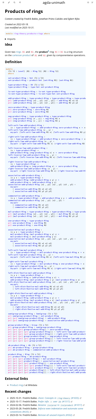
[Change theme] (9, 2)
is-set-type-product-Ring (21, 91)
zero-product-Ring (17, 107)
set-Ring (48, 80)
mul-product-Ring (17, 212)
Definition (13, 61)
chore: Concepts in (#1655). (58, 397)
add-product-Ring (17, 98)
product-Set (36, 80)
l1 (10, 71)
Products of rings (24, 11)
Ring (35, 71)
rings (18, 51)
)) (54, 100)
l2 (14, 71)
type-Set (35, 87)
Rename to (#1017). (60, 404)
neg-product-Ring (17, 116)
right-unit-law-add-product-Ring (25, 137)
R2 (45, 71)
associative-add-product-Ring (24, 175)
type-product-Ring (17, 85)
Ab (29, 345)
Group (34, 325)
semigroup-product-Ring (20, 314)
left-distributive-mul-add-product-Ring (29, 273)
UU (32, 85)
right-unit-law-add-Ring (33, 143)
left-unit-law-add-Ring (32, 132)
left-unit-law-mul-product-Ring (25, 250)
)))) (51, 365)
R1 (28, 71)
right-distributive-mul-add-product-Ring (30, 293)
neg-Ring (49, 118)
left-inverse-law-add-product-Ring (26, 148)
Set (31, 78)
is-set (41, 91)
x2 (46, 100)
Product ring (16, 385)
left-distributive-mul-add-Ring (32, 286)
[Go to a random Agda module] (20, 2)
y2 (52, 100)
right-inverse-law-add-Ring (35, 171)
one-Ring (38, 223)
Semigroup (41, 314)
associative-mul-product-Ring (24, 230)
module (9, 33)
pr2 (10, 103)
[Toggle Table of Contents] (3, 2)
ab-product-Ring (16, 345)
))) (51, 332)
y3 (71, 184)
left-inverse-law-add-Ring (34, 157)
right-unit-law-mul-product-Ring (25, 261)
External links (16, 378)
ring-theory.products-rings (28, 33)
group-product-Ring (18, 325)
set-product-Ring (17, 78)
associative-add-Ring (26, 189)
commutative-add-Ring (26, 205)
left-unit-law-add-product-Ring (25, 125)
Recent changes (18, 391)
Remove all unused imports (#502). (55, 414)
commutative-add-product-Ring (24, 196)
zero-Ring (40, 109)
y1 (41, 100)
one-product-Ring (17, 221)
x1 (35, 100)
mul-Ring (63, 214)
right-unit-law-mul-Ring (33, 268)
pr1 (10, 100)
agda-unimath (54, 2)
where (47, 33)
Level (21, 71)
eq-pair (14, 132)
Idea (8, 44)
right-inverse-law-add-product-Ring (27, 162)
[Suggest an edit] (92, 2)
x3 (65, 184)
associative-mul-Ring (26, 243)
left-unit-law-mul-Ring (32, 257)
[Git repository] (88, 2)
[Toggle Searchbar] (14, 2)
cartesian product (21, 55)
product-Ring (15, 354)
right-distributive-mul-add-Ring (32, 307)
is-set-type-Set (46, 94)
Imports (11, 38)
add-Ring (63, 100)
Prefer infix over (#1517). (54, 401)
